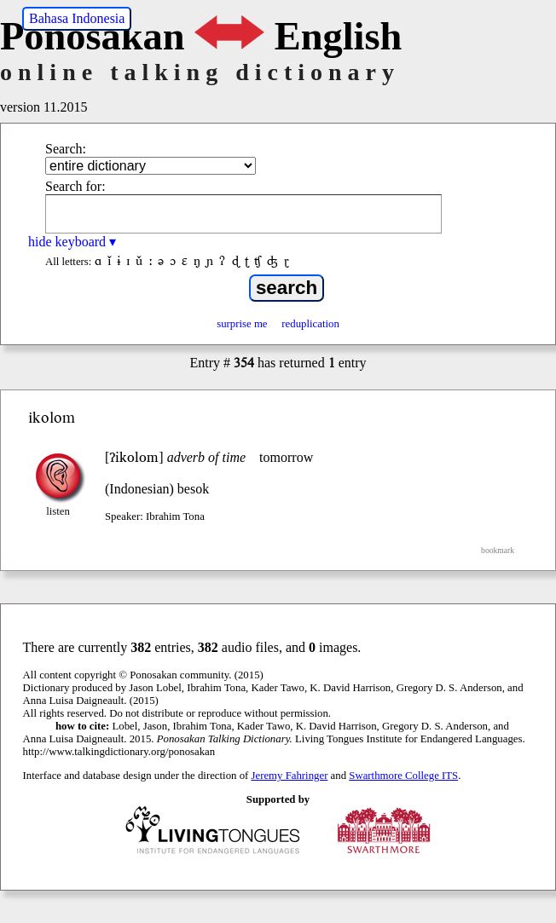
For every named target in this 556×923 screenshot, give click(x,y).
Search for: (75, 186)
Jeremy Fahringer (290, 776)
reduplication (310, 324)
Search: (65, 148)
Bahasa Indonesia (77, 18)
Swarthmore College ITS (403, 776)
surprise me (242, 324)
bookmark (497, 550)
